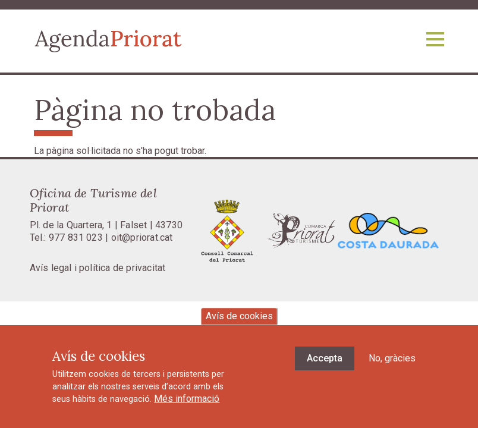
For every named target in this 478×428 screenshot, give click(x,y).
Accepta (324, 366)
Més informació (186, 407)
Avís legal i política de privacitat (98, 267)
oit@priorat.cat (142, 237)
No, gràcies (392, 366)
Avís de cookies (239, 323)
